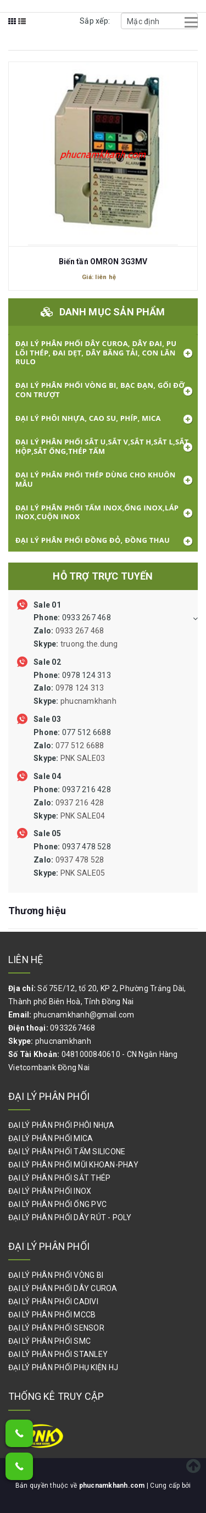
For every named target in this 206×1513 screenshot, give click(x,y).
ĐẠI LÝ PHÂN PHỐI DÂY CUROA (63, 1288)
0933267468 (73, 1028)
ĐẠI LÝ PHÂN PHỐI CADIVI (53, 1301)
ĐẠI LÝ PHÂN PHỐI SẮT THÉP (59, 1177)
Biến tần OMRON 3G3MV (103, 261)
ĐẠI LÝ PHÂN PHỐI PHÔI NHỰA (61, 1125)
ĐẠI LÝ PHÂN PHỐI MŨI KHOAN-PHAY (73, 1164)
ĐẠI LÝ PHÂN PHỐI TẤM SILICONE (66, 1151)
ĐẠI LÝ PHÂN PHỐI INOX (49, 1191)
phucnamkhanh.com (113, 1485)
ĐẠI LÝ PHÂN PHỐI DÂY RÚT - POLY (69, 1217)
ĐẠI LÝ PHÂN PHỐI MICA (50, 1138)
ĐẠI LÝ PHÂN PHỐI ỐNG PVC (57, 1204)
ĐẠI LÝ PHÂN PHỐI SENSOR (56, 1327)
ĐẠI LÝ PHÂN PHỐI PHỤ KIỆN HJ (63, 1367)
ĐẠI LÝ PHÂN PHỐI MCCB (52, 1314)
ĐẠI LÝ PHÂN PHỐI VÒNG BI (55, 1275)
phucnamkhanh (63, 1041)
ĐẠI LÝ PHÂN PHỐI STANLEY (58, 1354)
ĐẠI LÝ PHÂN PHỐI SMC (49, 1341)
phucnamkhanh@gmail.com (84, 1014)
